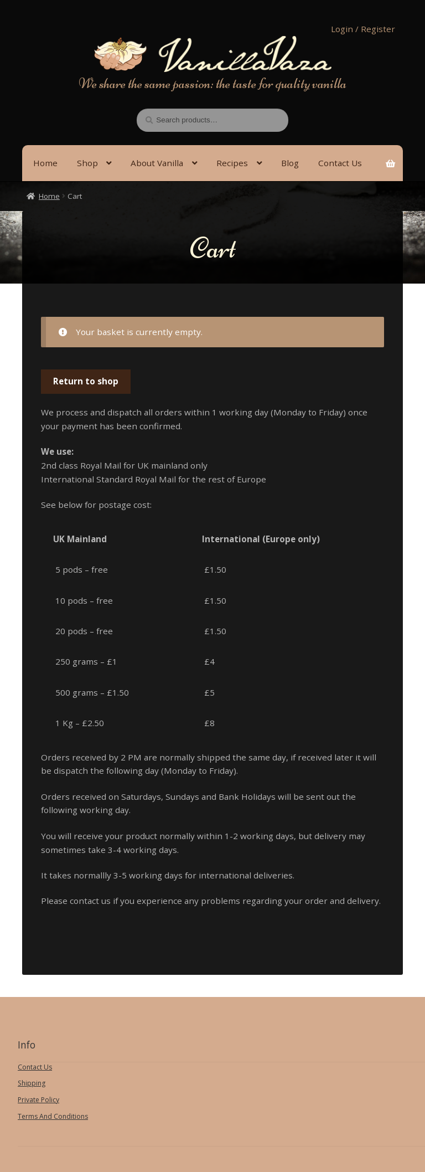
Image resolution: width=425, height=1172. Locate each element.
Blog (290, 162)
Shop (87, 162)
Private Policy (38, 1099)
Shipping (31, 1083)
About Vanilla (157, 162)
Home (45, 162)
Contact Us (35, 1067)
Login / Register (363, 28)
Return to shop (85, 381)
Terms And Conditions (53, 1116)
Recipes (232, 162)
